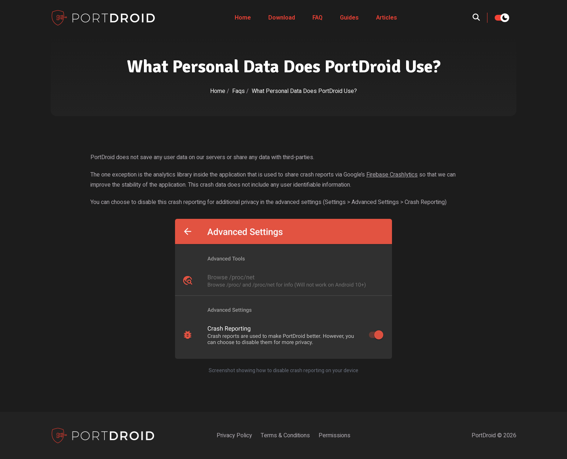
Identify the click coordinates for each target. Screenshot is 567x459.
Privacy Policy (234, 435)
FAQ (317, 17)
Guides (349, 17)
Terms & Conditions (285, 435)
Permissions (334, 435)
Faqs (239, 91)
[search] (480, 18)
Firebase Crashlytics (392, 174)
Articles (386, 17)
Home (243, 17)
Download (281, 17)
